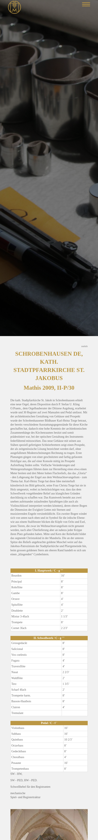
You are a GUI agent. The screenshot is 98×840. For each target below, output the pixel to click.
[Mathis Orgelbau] (14, 7)
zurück (84, 346)
